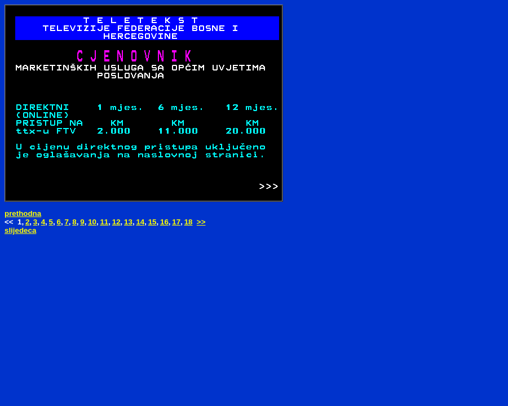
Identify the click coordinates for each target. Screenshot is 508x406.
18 (188, 222)
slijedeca (20, 230)
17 (176, 222)
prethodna (23, 213)
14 (140, 222)
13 (128, 222)
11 (104, 222)
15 (152, 222)
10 (92, 222)
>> (201, 222)
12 (116, 222)
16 (164, 222)
